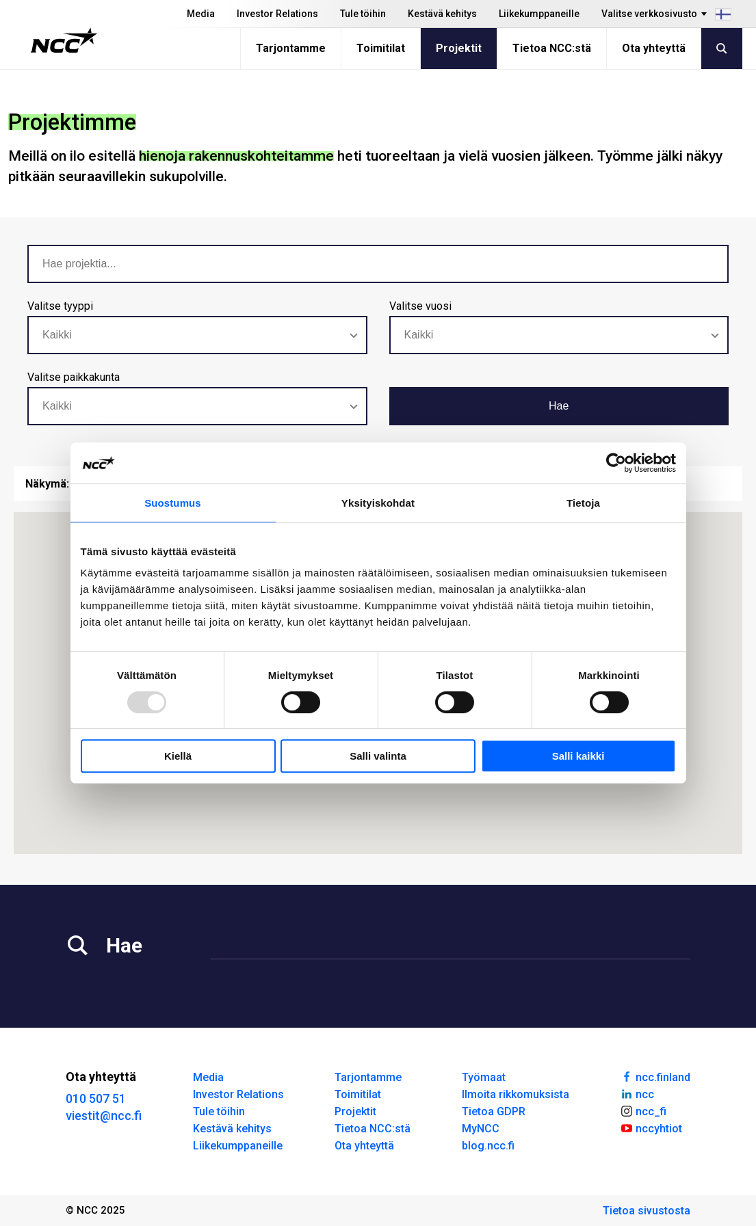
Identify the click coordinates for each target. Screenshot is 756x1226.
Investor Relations (277, 13)
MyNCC (480, 1128)
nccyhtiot (651, 1127)
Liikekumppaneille (539, 13)
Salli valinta (378, 756)
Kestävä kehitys (442, 13)
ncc (637, 1093)
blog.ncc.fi (488, 1145)
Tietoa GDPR (493, 1111)
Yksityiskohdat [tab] (378, 503)
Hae (559, 406)
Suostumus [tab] (172, 503)
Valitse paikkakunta (73, 377)
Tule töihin (363, 13)
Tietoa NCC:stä (551, 48)
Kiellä (178, 756)
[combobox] (197, 335)
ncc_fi (643, 1110)
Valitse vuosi (420, 305)
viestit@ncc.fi (104, 1115)
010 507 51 (96, 1098)
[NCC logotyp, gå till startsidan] (64, 40)
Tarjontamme (291, 48)
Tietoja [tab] (583, 503)
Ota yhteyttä (654, 48)
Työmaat (484, 1077)
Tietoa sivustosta (646, 1210)
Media (201, 13)
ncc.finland (655, 1076)
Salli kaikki (578, 756)
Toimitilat (380, 48)
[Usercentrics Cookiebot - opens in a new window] (616, 463)
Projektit (459, 48)
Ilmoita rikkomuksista (515, 1094)
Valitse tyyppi (60, 305)
